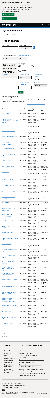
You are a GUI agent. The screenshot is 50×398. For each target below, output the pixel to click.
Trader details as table (9, 55)
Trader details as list (25, 55)
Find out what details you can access (36, 104)
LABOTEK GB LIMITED (8, 220)
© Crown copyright (42, 393)
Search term (5, 45)
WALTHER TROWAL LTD (8, 311)
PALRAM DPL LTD (6, 244)
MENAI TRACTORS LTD (8, 232)
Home (3, 34)
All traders (25, 67)
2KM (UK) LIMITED (7, 113)
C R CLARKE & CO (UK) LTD (9, 136)
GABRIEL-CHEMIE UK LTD (9, 185)
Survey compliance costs (26, 362)
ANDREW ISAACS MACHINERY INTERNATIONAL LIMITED (10, 121)
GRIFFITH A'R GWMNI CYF (9, 191)
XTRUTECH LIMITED (7, 323)
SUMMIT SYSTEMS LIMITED (9, 279)
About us (4, 383)
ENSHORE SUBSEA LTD (8, 160)
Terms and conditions (20, 385)
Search (8, 34)
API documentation (7, 387)
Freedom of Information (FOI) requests (9, 370)
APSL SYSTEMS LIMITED (8, 131)
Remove (5, 74)
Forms (6, 355)
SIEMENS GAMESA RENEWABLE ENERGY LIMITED (8, 269)
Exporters (25, 70)
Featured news (8, 351)
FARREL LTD (5, 172)
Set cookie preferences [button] (10, 19)
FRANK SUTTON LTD (7, 179)
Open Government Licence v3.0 (27, 392)
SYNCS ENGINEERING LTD (9, 286)
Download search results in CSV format (14, 59)
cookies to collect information (15, 6)
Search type (22, 45)
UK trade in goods (24, 351)
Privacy (10, 383)
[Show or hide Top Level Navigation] (43, 25)
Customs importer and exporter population (31, 360)
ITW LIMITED (5, 202)
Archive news (8, 353)
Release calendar (9, 358)
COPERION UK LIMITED (8, 148)
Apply (21, 92)
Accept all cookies (8, 14)
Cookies (15, 383)
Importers (37, 67)
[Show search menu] (48, 25)
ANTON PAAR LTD (7, 125)
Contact (20, 383)
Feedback (15, 387)
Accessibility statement (8, 385)
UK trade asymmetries (25, 353)
